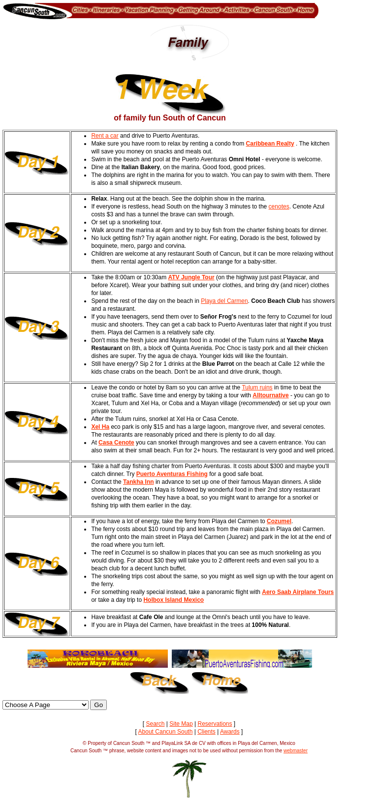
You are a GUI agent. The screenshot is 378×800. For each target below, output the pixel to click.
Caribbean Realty (270, 143)
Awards (230, 731)
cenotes (279, 206)
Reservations (214, 723)
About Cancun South (165, 731)
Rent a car (104, 135)
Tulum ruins (257, 387)
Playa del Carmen (224, 300)
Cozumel (279, 521)
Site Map (180, 723)
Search (155, 723)
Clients (206, 731)
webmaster (296, 750)
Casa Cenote (116, 442)
